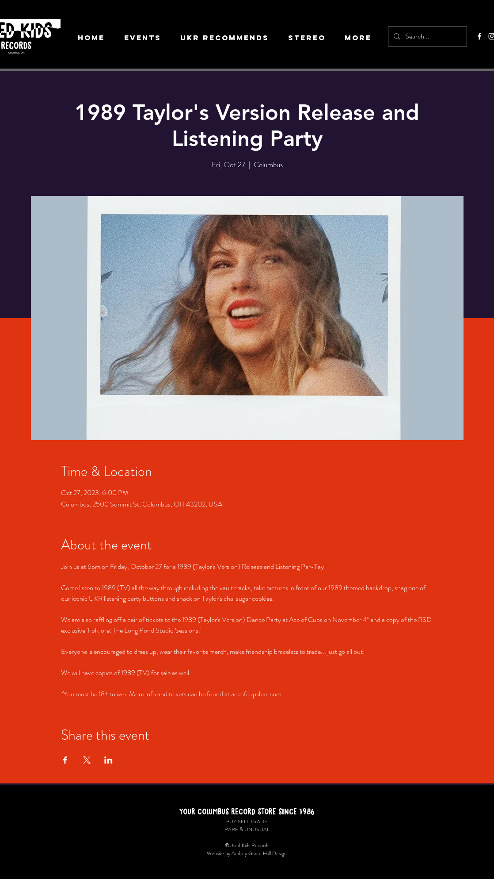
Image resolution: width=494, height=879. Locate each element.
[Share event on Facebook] (65, 760)
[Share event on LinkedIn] (108, 760)
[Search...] (426, 36)
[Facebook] (479, 36)
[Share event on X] (87, 760)
